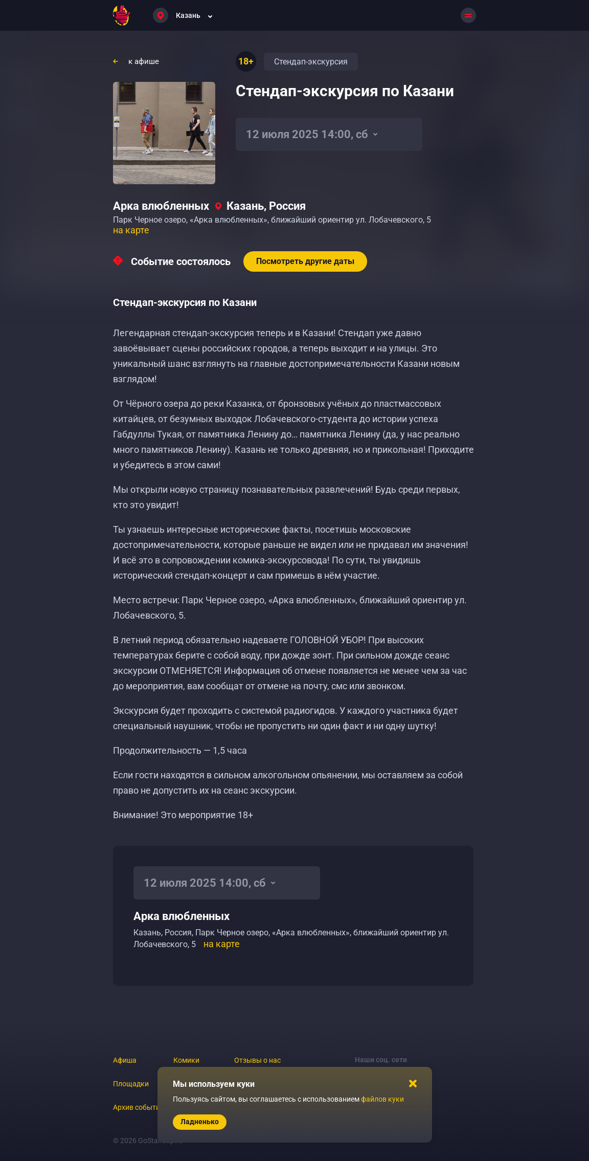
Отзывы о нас (257, 1060)
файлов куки (382, 1099)
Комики (186, 1060)
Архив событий (138, 1107)
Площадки (131, 1084)
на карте (131, 230)
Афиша (125, 1060)
